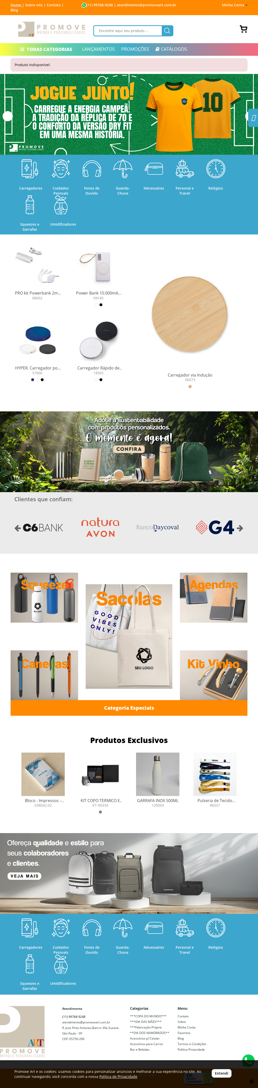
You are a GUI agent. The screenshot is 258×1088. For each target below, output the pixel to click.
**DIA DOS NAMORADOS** (149, 1033)
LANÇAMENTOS (98, 49)
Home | (17, 5)
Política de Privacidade (118, 1076)
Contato (183, 1016)
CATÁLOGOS (171, 49)
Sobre (182, 1022)
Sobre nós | (35, 5)
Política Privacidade (191, 1049)
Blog (14, 10)
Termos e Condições (192, 1044)
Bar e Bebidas (140, 1049)
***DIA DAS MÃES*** (146, 1022)
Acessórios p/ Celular (145, 1038)
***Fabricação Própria (146, 1027)
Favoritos (184, 1033)
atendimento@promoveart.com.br (86, 1022)
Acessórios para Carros (146, 1044)
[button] (8, 116)
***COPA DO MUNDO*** (148, 1016)
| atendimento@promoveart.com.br (144, 5)
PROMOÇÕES (135, 49)
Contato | (55, 5)
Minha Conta (234, 5)
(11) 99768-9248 (99, 5)
